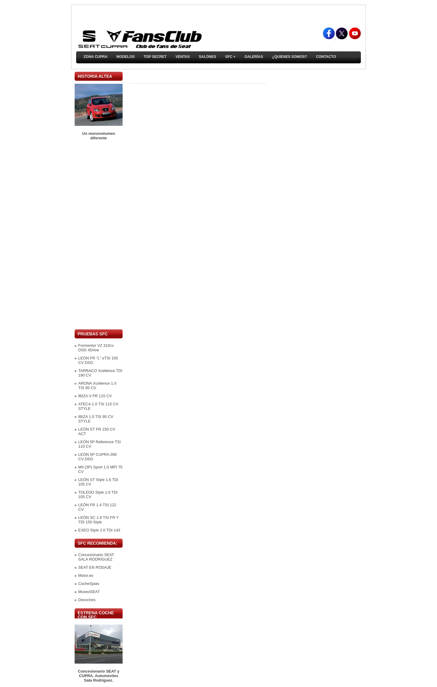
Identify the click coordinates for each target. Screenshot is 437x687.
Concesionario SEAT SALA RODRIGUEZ (96, 556)
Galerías (254, 57)
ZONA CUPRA (96, 57)
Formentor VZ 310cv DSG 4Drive (96, 347)
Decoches (87, 600)
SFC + (230, 57)
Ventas (182, 57)
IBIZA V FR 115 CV (95, 396)
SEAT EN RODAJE (94, 567)
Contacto (326, 57)
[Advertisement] (99, 235)
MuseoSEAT (89, 591)
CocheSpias (88, 583)
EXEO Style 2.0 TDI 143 (99, 530)
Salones (207, 57)
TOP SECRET (155, 57)
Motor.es (85, 575)
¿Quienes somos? (289, 57)
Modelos (126, 57)
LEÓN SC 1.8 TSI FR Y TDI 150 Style (98, 519)
